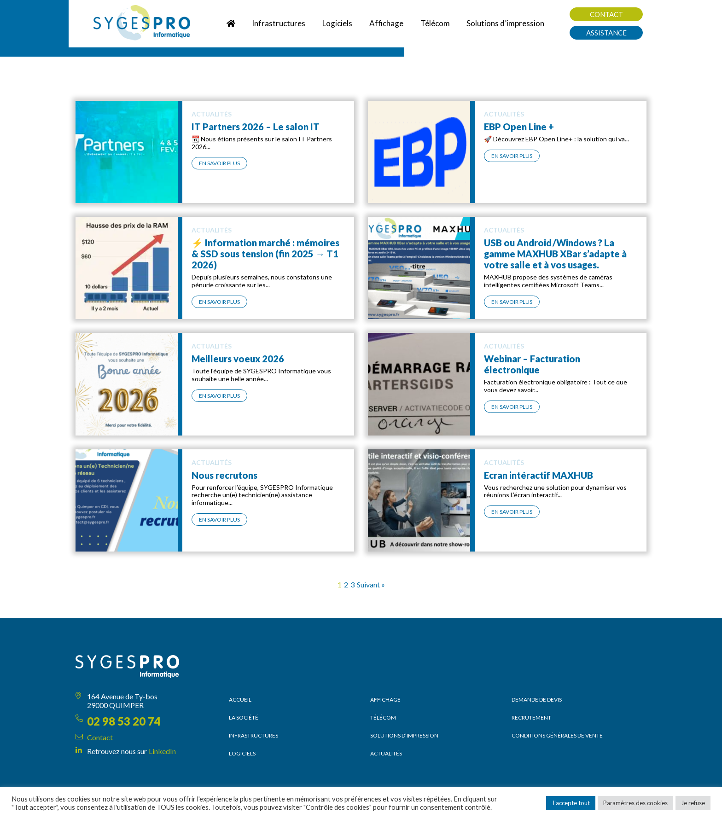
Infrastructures (253, 735)
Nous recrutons (224, 475)
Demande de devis (537, 699)
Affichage (385, 699)
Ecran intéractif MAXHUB (538, 475)
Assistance (606, 33)
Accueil (240, 699)
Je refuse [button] (693, 803)
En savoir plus (219, 163)
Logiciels (242, 753)
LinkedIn (162, 751)
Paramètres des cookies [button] (635, 803)
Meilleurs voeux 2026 (238, 358)
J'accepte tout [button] (571, 803)
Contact (606, 14)
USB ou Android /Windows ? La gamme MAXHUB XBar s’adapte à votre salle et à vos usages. (555, 253)
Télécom (383, 717)
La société (243, 717)
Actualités (386, 753)
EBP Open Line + (519, 126)
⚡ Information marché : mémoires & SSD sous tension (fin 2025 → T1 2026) (265, 253)
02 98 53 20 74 (124, 721)
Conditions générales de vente (557, 735)
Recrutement (531, 717)
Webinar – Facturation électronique (532, 364)
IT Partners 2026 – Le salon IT (256, 126)
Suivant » (371, 584)
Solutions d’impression (404, 735)
